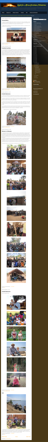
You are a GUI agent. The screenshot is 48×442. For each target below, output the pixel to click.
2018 (35, 53)
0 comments (12, 126)
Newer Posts (4, 436)
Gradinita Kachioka (6, 48)
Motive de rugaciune (37, 30)
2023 (35, 48)
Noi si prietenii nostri (7, 127)
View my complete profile (36, 82)
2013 (35, 59)
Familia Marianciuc (6, 93)
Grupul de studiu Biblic (37, 29)
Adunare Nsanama (36, 22)
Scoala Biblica (5, 20)
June (36, 77)
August (36, 75)
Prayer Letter (36, 32)
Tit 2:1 (40, 41)
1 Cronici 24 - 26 (39, 44)
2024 (35, 47)
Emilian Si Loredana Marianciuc (37, 85)
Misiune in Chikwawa (7, 131)
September (36, 66)
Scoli (34, 34)
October (36, 65)
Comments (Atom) (8, 438)
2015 (35, 57)
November (36, 64)
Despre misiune (16, 12)
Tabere (35, 37)
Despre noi (9, 12)
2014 (35, 58)
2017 (35, 54)
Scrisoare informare (37, 35)
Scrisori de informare (34, 12)
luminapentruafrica (37, 81)
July (35, 76)
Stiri (27, 12)
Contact (22, 12)
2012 (35, 60)
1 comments (12, 433)
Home (3, 12)
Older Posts (28, 436)
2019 (35, 52)
